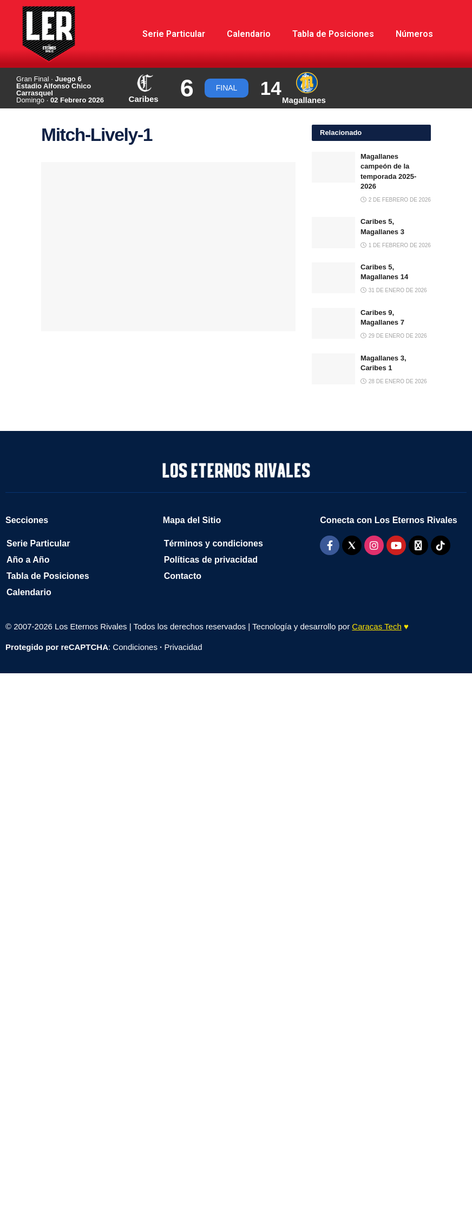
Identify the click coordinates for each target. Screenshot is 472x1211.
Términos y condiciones (213, 543)
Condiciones (135, 647)
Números (414, 34)
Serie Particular (173, 34)
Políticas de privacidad (211, 559)
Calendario (249, 34)
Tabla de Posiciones (333, 34)
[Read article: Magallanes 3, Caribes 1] (333, 368)
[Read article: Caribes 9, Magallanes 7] (333, 323)
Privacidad (183, 647)
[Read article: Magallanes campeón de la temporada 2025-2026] (333, 167)
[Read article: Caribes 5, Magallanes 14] (333, 277)
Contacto (182, 576)
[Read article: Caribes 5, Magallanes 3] (333, 232)
